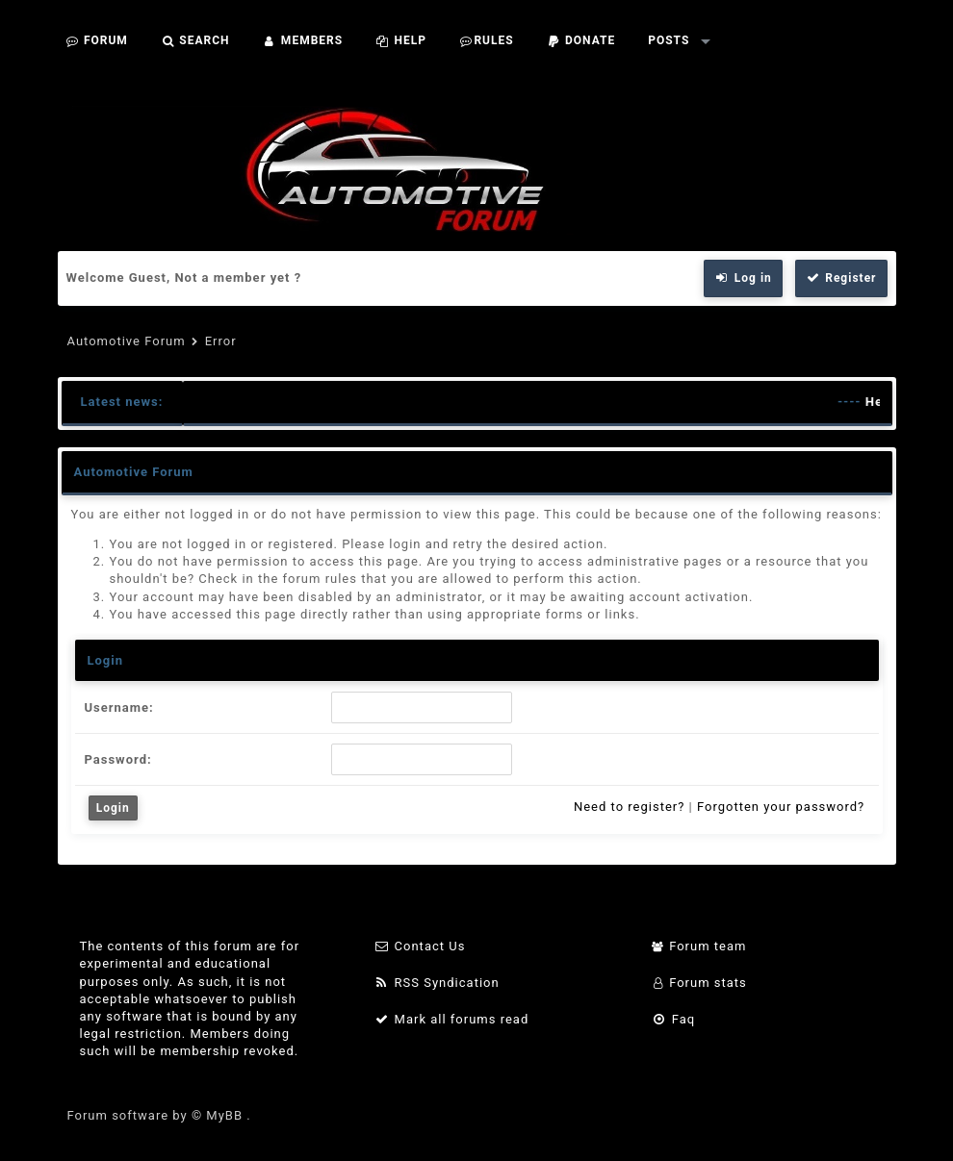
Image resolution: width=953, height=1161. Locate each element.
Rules (486, 40)
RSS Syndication (437, 982)
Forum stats (699, 982)
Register (841, 278)
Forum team (699, 946)
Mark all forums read (451, 1019)
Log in (743, 278)
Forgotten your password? (780, 806)
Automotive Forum (126, 341)
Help (400, 40)
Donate (581, 40)
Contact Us (420, 946)
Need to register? (629, 806)
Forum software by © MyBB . (159, 1115)
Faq (673, 1019)
